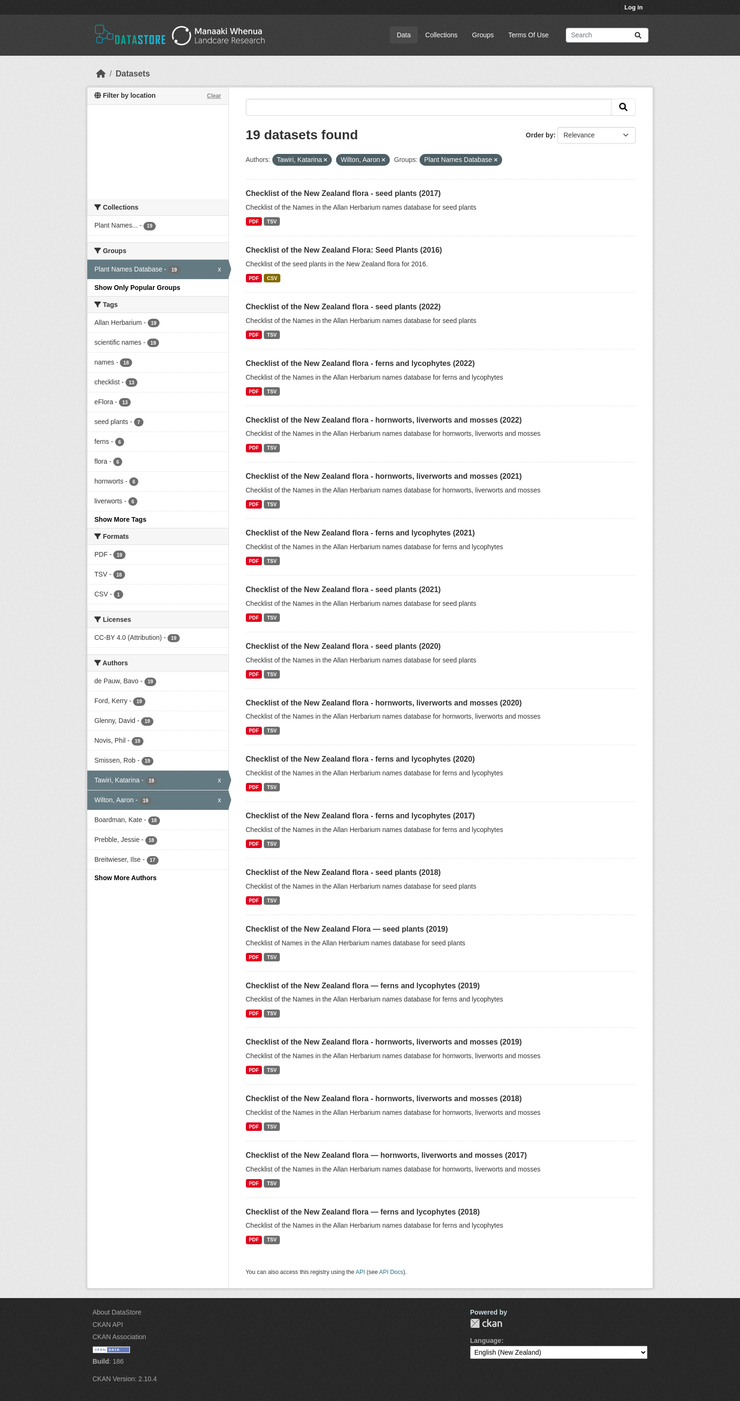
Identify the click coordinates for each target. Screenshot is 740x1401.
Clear (214, 96)
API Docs (391, 1272)
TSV (272, 221)
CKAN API (107, 1324)
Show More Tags (120, 519)
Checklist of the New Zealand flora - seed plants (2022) (343, 307)
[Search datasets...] (607, 35)
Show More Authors (125, 878)
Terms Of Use (528, 35)
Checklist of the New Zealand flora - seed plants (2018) (343, 872)
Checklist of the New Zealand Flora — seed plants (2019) (347, 929)
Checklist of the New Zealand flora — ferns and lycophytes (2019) (363, 986)
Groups (483, 35)
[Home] (101, 73)
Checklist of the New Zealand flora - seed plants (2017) (343, 193)
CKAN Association (119, 1337)
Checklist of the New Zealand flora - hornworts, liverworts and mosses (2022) (384, 420)
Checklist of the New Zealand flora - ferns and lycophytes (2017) (360, 816)
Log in (633, 7)
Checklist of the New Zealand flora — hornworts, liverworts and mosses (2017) (386, 1155)
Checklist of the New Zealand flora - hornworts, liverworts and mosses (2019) (384, 1042)
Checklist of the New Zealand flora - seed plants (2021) (343, 590)
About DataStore (117, 1312)
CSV (272, 278)
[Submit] (638, 35)
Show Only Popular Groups (137, 287)
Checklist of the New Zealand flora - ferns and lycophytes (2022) (360, 363)
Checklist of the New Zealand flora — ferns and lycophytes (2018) (363, 1212)
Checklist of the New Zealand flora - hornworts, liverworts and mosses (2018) (384, 1099)
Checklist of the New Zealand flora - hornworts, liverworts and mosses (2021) (384, 476)
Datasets (133, 73)
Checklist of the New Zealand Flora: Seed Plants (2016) (344, 250)
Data (404, 35)
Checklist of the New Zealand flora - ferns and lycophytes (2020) (360, 759)
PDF (254, 221)
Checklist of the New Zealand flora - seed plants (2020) (343, 646)
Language (485, 1340)
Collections (441, 35)
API (360, 1272)
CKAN (486, 1323)
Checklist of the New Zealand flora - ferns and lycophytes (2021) (360, 533)
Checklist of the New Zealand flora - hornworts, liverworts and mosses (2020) (384, 703)
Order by (539, 135)
